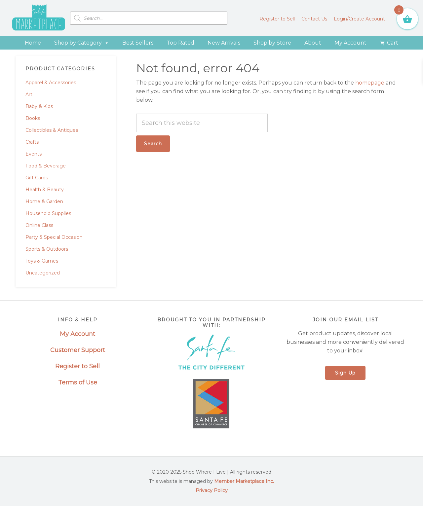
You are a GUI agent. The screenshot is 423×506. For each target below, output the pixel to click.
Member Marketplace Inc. (244, 481)
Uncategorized (42, 273)
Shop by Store (272, 43)
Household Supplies (48, 213)
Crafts (32, 142)
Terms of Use (77, 382)
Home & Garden (44, 201)
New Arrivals (224, 43)
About (312, 43)
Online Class (39, 225)
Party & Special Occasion (54, 237)
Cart (392, 43)
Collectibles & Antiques (51, 130)
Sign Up (345, 373)
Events (33, 154)
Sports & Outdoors (46, 249)
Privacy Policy (212, 490)
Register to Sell (77, 366)
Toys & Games (41, 261)
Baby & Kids (39, 106)
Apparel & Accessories (50, 83)
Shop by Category (81, 43)
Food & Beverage (45, 166)
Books (32, 118)
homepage (369, 83)
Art (28, 94)
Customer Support (77, 350)
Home (33, 43)
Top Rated (180, 43)
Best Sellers (137, 43)
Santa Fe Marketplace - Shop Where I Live (38, 18)
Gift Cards (36, 178)
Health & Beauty (44, 190)
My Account (350, 43)
